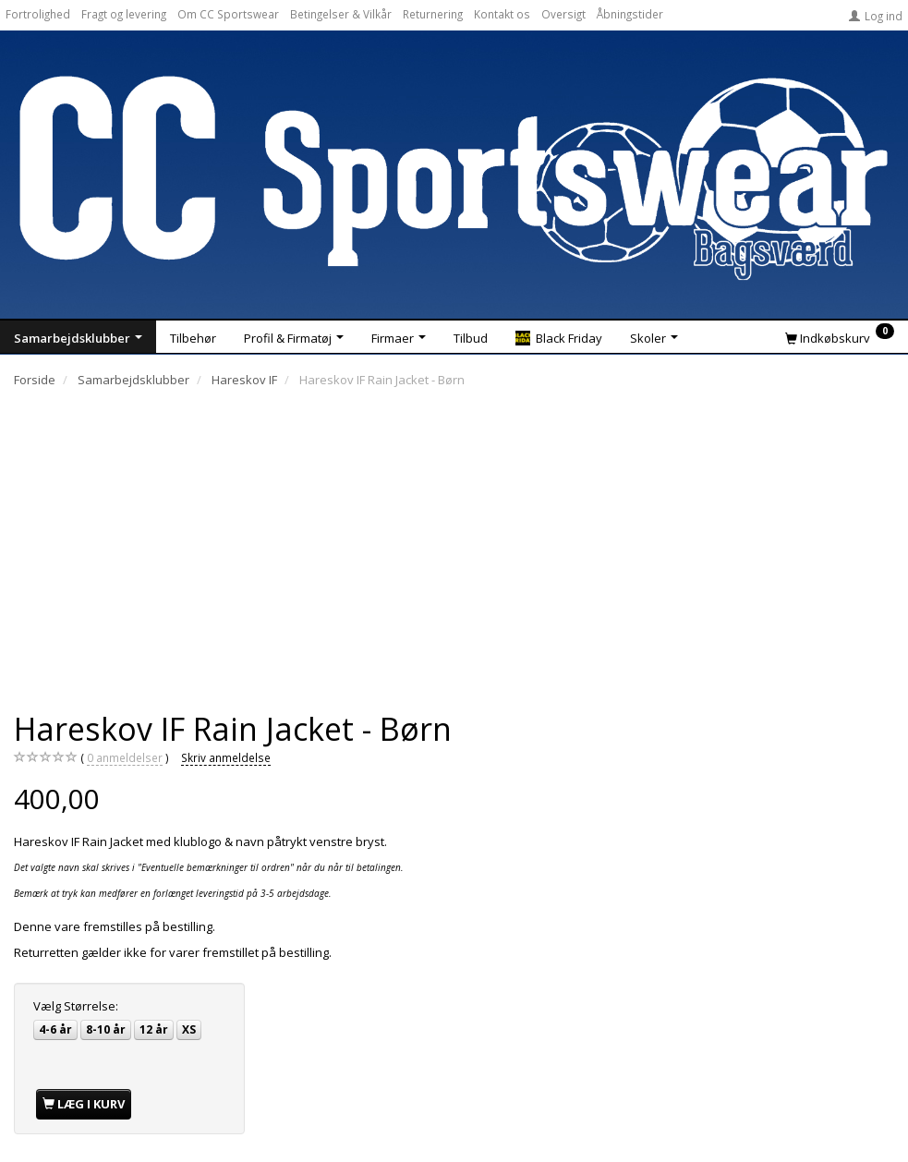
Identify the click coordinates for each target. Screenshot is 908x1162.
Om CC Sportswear (228, 13)
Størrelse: (75, 1006)
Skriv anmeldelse (226, 757)
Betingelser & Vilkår (341, 13)
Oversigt (563, 13)
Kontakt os (502, 13)
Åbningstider (630, 13)
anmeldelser (125, 758)
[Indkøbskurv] (839, 337)
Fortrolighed (38, 13)
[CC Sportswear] (454, 177)
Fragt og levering (123, 13)
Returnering (433, 13)
